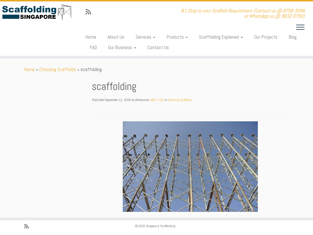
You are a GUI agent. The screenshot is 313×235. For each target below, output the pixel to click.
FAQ (93, 47)
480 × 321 (156, 100)
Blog (293, 37)
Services (145, 37)
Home (91, 37)
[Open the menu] (300, 27)
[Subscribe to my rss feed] (90, 12)
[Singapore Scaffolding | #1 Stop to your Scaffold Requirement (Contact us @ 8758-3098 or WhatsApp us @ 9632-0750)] (36, 12)
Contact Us (158, 47)
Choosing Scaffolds (57, 69)
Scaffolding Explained (221, 37)
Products (177, 37)
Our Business (122, 47)
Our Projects (266, 37)
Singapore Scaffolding (160, 226)
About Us (116, 37)
